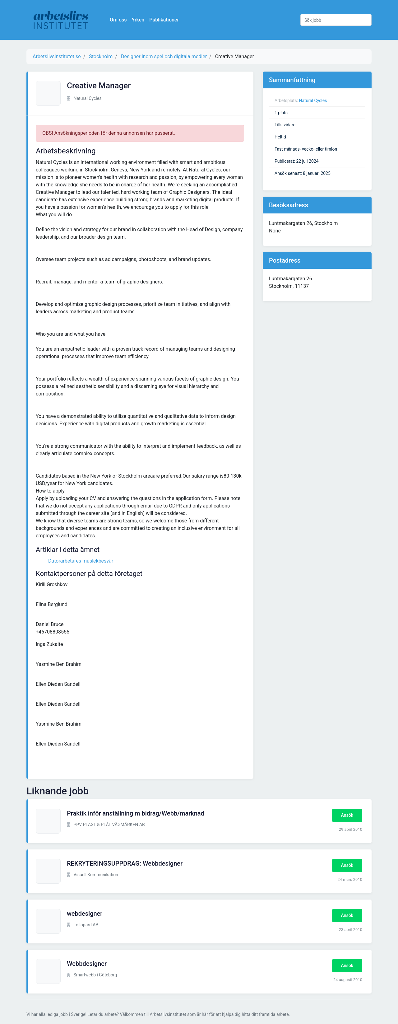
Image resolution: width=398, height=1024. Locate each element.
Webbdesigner (87, 963)
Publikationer (164, 20)
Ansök (347, 815)
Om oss (118, 20)
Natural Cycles (313, 100)
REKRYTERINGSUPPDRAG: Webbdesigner (125, 863)
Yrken (138, 20)
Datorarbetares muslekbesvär (80, 561)
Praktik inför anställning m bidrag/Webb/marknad (135, 813)
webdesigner (84, 913)
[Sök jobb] (336, 20)
